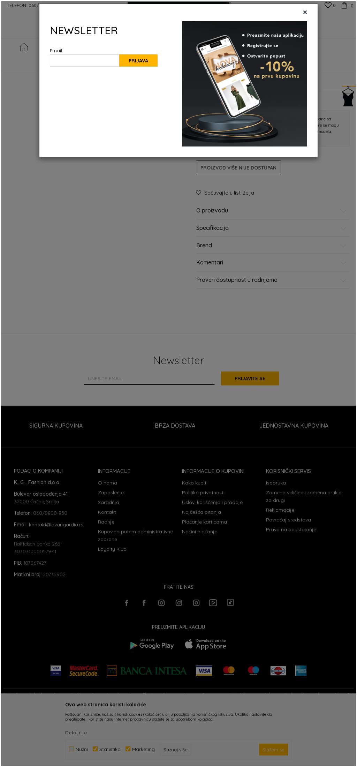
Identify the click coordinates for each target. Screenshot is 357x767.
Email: (56, 50)
